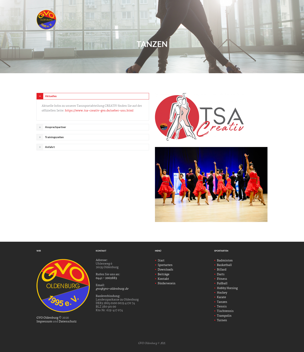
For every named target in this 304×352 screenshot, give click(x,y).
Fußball (222, 283)
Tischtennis (225, 311)
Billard (221, 269)
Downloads (165, 269)
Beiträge (163, 274)
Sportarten (165, 265)
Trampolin (224, 316)
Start (161, 260)
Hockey (222, 292)
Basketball (224, 265)
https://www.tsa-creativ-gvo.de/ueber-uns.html (99, 110)
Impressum (44, 321)
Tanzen (222, 302)
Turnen (222, 320)
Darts (220, 274)
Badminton (225, 260)
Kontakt (163, 279)
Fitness (222, 279)
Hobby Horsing (227, 288)
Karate (221, 297)
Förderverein (166, 283)
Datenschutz (67, 321)
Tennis (222, 306)
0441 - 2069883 (106, 278)
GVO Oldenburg (47, 317)
